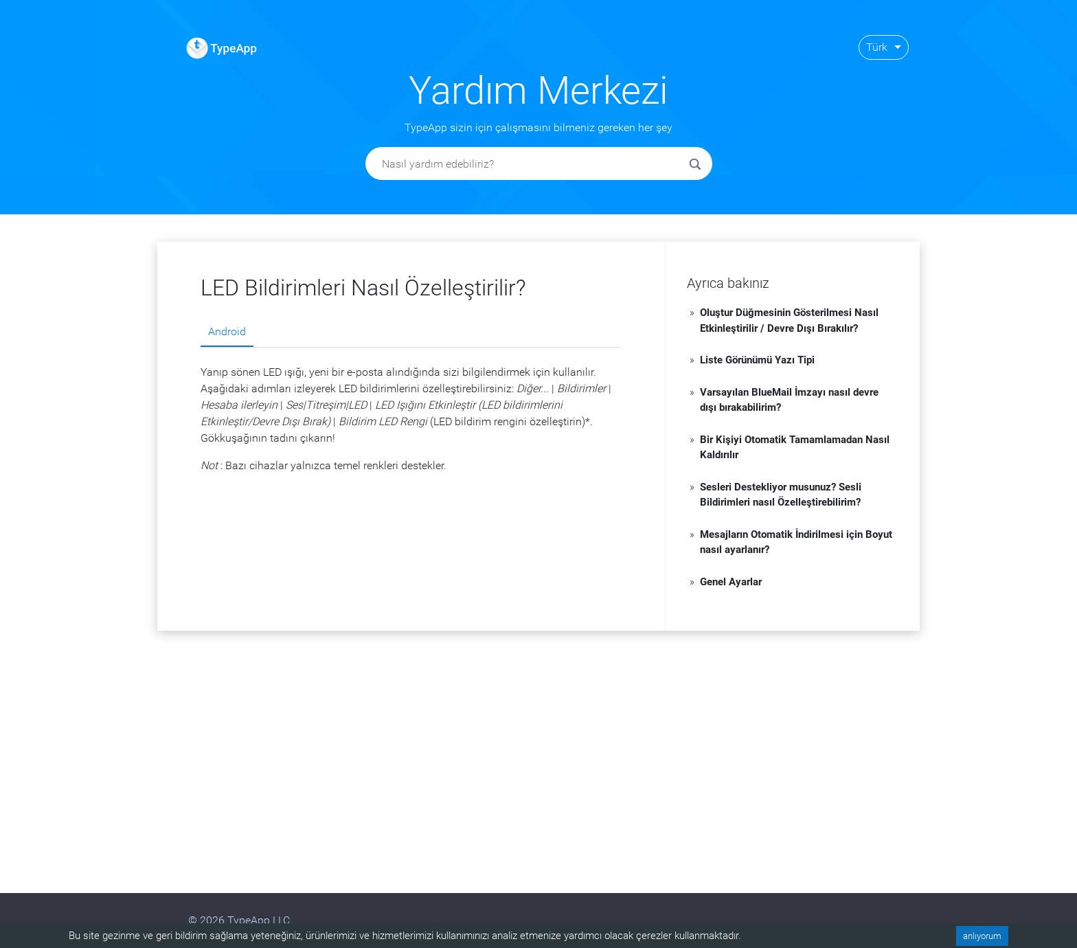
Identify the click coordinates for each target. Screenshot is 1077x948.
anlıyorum (982, 936)
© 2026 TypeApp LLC (239, 920)
